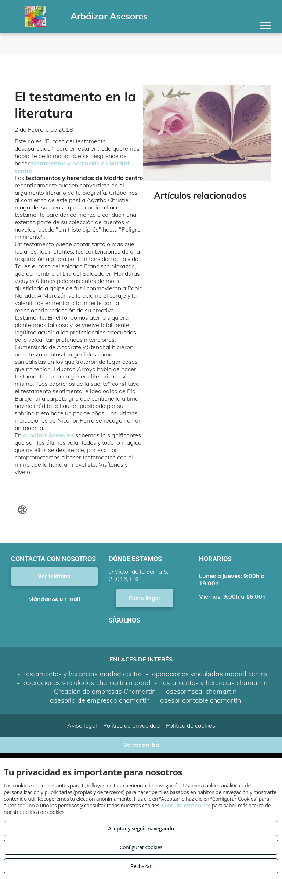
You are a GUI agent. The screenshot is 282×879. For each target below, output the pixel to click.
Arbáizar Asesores (48, 435)
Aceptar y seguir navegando (141, 828)
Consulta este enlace (186, 805)
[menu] (265, 25)
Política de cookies (190, 725)
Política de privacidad (131, 725)
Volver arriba (141, 744)
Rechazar (140, 865)
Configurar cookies (141, 847)
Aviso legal (82, 725)
